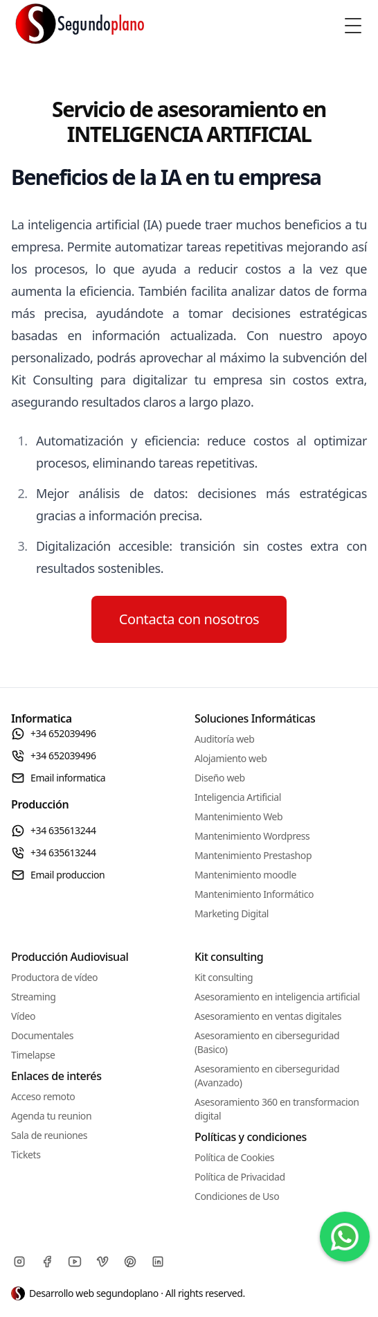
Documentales (42, 1035)
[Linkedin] (158, 1261)
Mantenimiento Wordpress (252, 835)
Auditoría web (225, 738)
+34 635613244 (53, 831)
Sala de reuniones (49, 1135)
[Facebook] (47, 1261)
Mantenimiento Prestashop (253, 855)
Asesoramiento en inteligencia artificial (277, 996)
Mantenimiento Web (238, 816)
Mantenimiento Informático (254, 894)
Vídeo (23, 1016)
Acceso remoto (43, 1096)
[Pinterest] (130, 1261)
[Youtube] (75, 1261)
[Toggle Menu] (353, 25)
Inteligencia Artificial (238, 797)
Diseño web (220, 777)
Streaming (33, 996)
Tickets (25, 1154)
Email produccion (58, 875)
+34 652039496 (53, 734)
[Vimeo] (102, 1261)
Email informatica (58, 778)
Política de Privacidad (240, 1176)
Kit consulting (224, 977)
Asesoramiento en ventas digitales (268, 1016)
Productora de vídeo (54, 977)
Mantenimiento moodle (245, 874)
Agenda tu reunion (51, 1115)
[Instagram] (19, 1261)
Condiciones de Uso (237, 1196)
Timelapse (33, 1054)
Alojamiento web (231, 758)
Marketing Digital (232, 913)
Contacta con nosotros (189, 619)
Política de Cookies (234, 1157)
